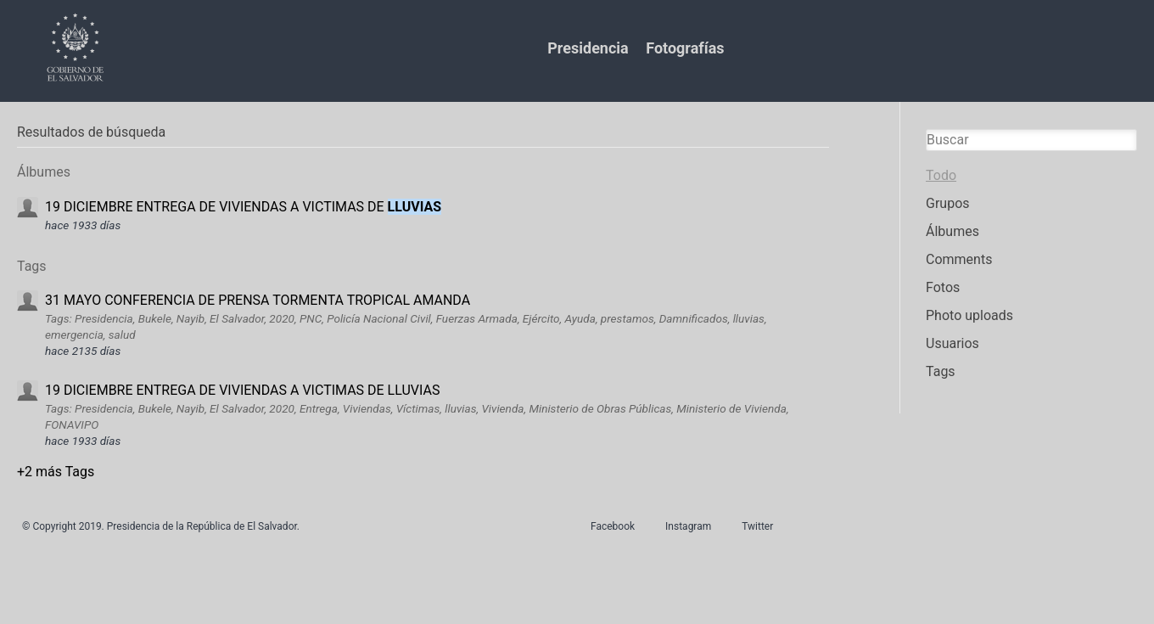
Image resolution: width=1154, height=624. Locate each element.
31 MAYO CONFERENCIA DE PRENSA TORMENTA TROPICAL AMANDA (257, 300)
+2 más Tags (55, 472)
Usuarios (952, 343)
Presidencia (587, 48)
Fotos (943, 287)
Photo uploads (969, 315)
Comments (959, 259)
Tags (940, 371)
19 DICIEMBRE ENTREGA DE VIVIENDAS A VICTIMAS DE (243, 207)
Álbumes (952, 231)
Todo (941, 175)
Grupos (948, 203)
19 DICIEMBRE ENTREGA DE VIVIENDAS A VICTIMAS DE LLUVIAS (242, 390)
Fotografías (685, 48)
